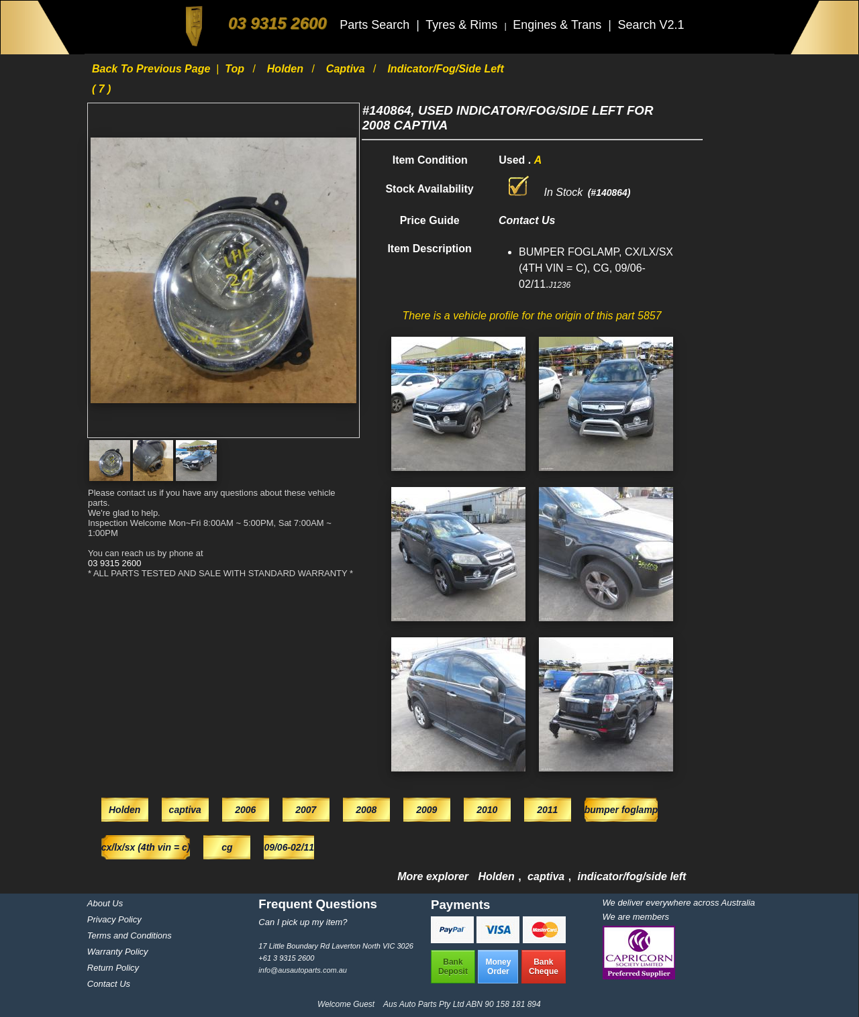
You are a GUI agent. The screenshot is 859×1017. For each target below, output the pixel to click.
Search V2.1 (650, 25)
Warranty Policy (117, 952)
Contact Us (108, 984)
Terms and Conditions (129, 935)
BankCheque (543, 966)
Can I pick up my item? (302, 922)
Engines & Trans (559, 25)
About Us (105, 903)
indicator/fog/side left (632, 876)
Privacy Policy (114, 919)
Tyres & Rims (463, 25)
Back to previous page (152, 68)
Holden (287, 68)
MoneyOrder (498, 966)
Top (236, 68)
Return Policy (113, 968)
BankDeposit (453, 966)
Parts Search (376, 25)
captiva (347, 68)
